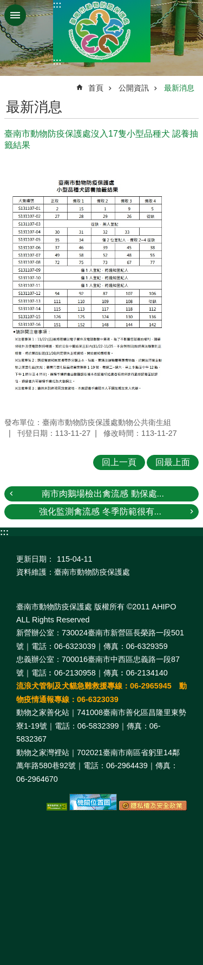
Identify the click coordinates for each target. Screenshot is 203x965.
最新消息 (179, 87)
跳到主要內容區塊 (5, 5)
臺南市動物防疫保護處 (101, 31)
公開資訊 (134, 87)
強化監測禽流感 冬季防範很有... (100, 511)
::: (57, 4)
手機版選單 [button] (15, 15)
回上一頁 (119, 462)
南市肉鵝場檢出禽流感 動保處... (103, 493)
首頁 (95, 87)
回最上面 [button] (172, 462)
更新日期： (35, 559)
